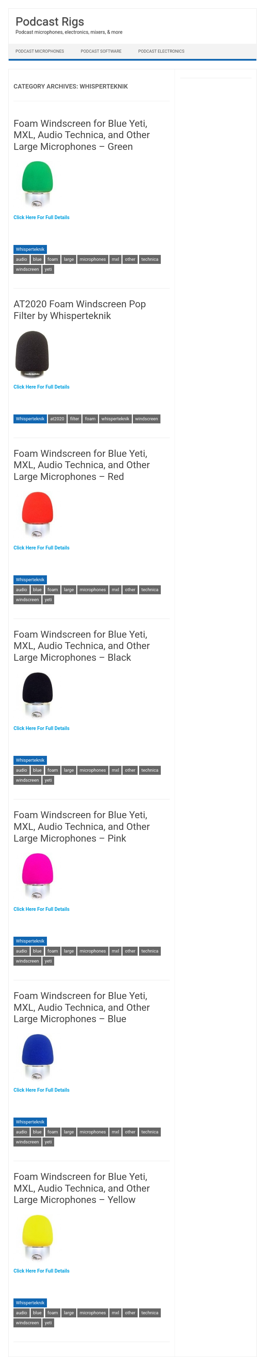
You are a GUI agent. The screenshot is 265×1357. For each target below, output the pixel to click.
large (69, 259)
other (130, 259)
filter (74, 418)
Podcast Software (101, 51)
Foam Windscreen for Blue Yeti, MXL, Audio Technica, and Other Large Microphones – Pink (81, 826)
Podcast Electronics (161, 51)
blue (37, 259)
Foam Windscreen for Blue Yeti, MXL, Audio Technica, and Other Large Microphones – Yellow (81, 1188)
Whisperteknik (30, 249)
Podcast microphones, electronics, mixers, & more (69, 32)
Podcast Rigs (50, 21)
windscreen (27, 269)
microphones (93, 259)
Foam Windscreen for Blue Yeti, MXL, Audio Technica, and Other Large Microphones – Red (81, 465)
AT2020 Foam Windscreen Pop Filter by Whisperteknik (79, 309)
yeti (48, 269)
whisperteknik (115, 418)
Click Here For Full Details (41, 217)
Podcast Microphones (40, 51)
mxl (115, 259)
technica (149, 259)
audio (21, 259)
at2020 (57, 418)
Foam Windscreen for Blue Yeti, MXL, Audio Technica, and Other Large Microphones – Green (81, 135)
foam (53, 259)
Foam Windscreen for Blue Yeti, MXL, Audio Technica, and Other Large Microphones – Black (81, 646)
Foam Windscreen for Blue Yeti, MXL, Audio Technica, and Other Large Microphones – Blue (81, 1007)
